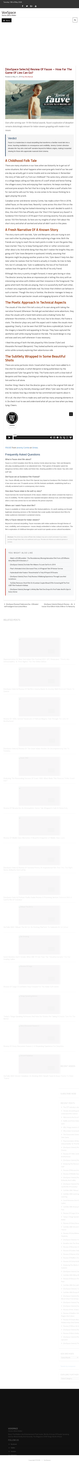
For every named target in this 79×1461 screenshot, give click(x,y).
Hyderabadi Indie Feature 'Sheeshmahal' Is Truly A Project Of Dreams (34, 572)
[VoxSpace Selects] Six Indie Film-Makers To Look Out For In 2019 (33, 564)
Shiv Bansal (29, 76)
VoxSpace (9, 12)
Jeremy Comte (23, 447)
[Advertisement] (39, 40)
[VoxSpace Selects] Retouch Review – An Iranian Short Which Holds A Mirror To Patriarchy (58, 605)
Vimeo (35, 447)
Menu (6, 20)
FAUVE (8, 447)
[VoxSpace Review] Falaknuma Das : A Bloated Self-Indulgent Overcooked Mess (21, 605)
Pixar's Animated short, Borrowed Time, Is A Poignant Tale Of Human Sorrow (36, 568)
